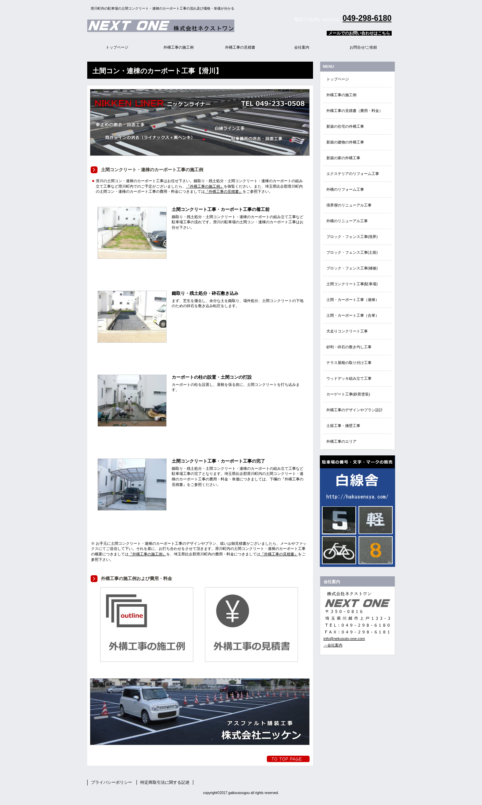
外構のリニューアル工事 (347, 221)
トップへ (288, 759)
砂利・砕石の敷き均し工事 (349, 347)
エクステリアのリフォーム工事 (352, 174)
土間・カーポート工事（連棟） (352, 300)
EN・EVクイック (357, 511)
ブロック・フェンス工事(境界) (352, 237)
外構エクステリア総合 (172, 26)
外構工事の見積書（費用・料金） (354, 111)
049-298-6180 (366, 18)
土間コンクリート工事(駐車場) (352, 284)
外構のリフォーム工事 (345, 189)
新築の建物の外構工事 (345, 142)
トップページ (337, 79)
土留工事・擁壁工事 (343, 426)
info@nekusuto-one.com (344, 639)
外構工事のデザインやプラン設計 (354, 410)
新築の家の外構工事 (343, 158)
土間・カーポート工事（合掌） (352, 315)
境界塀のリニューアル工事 (349, 205)
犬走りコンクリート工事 (347, 331)
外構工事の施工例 (341, 95)
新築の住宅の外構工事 (345, 126)
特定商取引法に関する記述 (165, 782)
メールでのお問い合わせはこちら (359, 33)
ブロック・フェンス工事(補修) (352, 268)
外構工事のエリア (341, 441)
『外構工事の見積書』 (224, 191)
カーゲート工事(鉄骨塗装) (348, 394)
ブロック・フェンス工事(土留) (352, 252)
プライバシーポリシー (111, 782)
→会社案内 (333, 645)
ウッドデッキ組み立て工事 (349, 378)
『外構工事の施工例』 (205, 186)
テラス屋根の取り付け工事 (349, 363)
